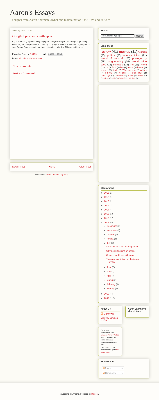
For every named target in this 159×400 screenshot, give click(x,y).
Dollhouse (119, 75)
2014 (107, 209)
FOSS (130, 75)
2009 (107, 298)
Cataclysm (105, 78)
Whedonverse (129, 70)
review (106, 52)
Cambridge (105, 75)
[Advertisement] (51, 152)
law (122, 67)
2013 (107, 214)
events (140, 75)
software (118, 64)
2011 (107, 222)
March (110, 280)
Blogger (94, 394)
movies (124, 52)
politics (111, 55)
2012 (107, 218)
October (111, 234)
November (112, 230)
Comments (109, 373)
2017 (107, 197)
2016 (107, 201)
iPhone (108, 73)
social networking (35, 58)
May (109, 271)
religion (122, 73)
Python (143, 64)
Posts (107, 368)
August (110, 238)
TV (106, 67)
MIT (113, 78)
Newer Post (18, 166)
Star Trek (137, 73)
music (130, 67)
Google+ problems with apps (32, 36)
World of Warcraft (112, 58)
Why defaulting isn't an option (120, 251)
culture (143, 70)
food (114, 67)
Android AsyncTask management (122, 246)
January (111, 288)
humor (140, 67)
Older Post (85, 166)
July (109, 243)
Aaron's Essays (32, 12)
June (109, 267)
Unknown (109, 314)
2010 (107, 294)
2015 (107, 205)
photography (139, 58)
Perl (132, 64)
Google (22, 58)
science (104, 70)
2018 (107, 193)
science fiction (132, 55)
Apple (115, 70)
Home (52, 166)
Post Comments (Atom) (57, 174)
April (109, 276)
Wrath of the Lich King (126, 78)
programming (115, 61)
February (111, 284)
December (112, 226)
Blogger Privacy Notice (110, 335)
